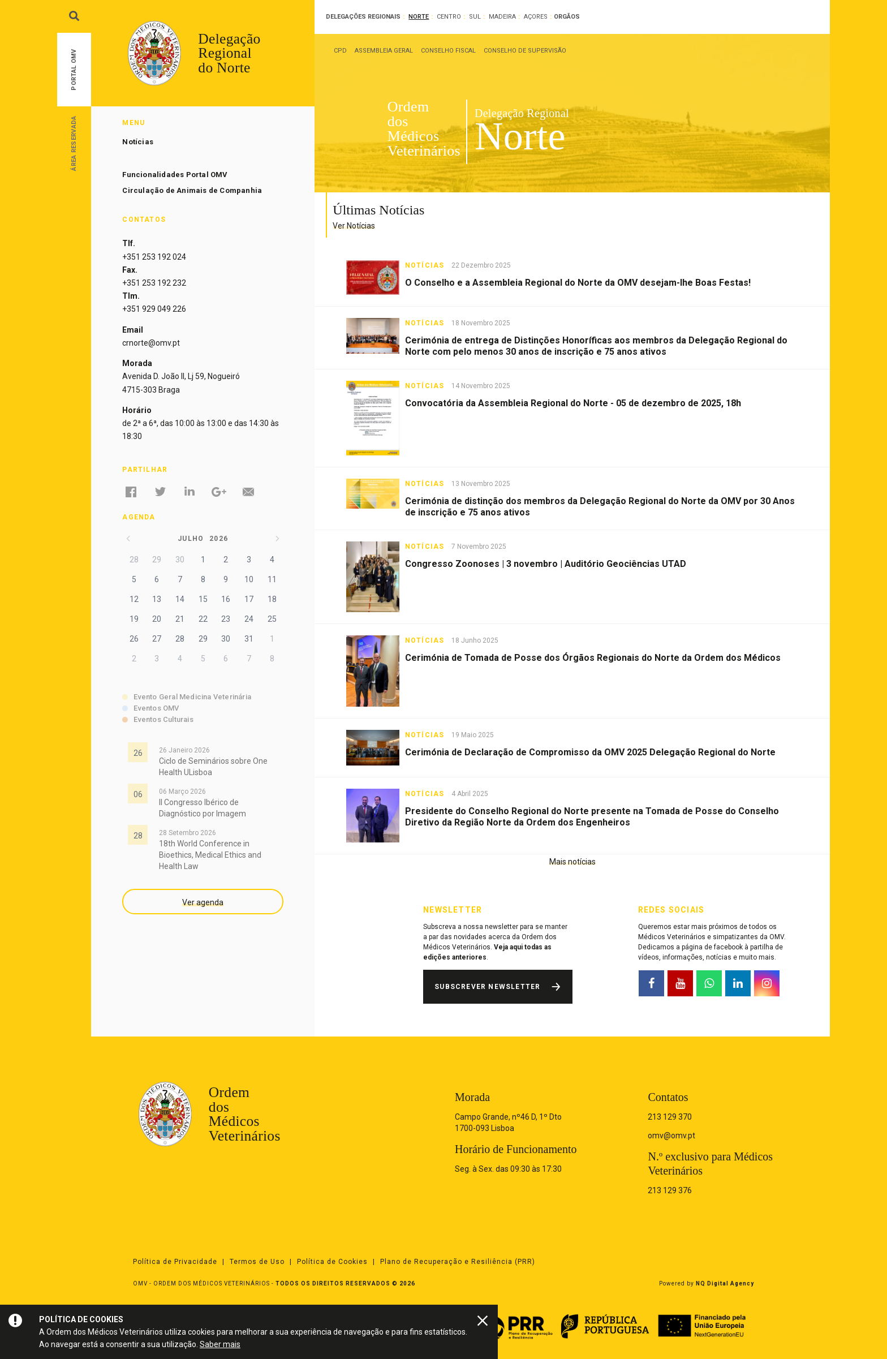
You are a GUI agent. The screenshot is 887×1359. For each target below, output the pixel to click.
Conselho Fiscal (448, 50)
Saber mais (220, 1344)
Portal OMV (73, 70)
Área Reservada (73, 142)
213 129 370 (670, 1116)
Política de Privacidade (175, 1262)
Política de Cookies (332, 1262)
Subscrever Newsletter (487, 987)
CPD (340, 50)
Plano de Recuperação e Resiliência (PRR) (457, 1262)
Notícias (137, 141)
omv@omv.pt (671, 1135)
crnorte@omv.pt (151, 342)
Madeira (502, 16)
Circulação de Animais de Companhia (192, 190)
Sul (475, 16)
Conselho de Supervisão (525, 50)
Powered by (706, 1283)
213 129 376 (670, 1190)
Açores (536, 16)
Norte (418, 16)
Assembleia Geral (384, 50)
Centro (449, 16)
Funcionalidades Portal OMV (174, 174)
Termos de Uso (257, 1262)
